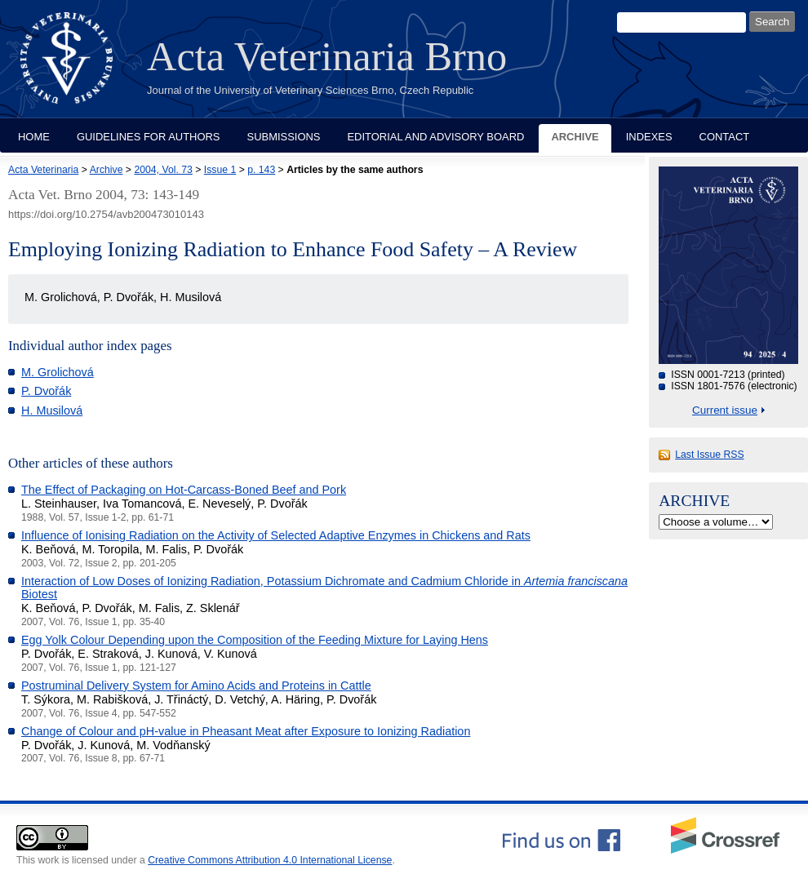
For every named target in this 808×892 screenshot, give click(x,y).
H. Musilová (51, 410)
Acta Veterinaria (43, 169)
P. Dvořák (46, 390)
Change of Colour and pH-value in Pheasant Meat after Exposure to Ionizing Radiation (245, 731)
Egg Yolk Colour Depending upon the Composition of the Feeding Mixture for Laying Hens (254, 639)
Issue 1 (220, 169)
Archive (574, 137)
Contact (724, 137)
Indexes (649, 137)
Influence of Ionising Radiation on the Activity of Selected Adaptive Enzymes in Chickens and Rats (276, 535)
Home (34, 137)
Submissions (284, 137)
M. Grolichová (57, 372)
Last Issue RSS (709, 454)
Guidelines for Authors (148, 137)
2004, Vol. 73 (163, 169)
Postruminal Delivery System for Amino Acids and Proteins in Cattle (196, 685)
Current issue (724, 410)
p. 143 (261, 169)
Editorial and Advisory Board (435, 137)
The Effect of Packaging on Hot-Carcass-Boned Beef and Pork (183, 489)
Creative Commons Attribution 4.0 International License (270, 860)
